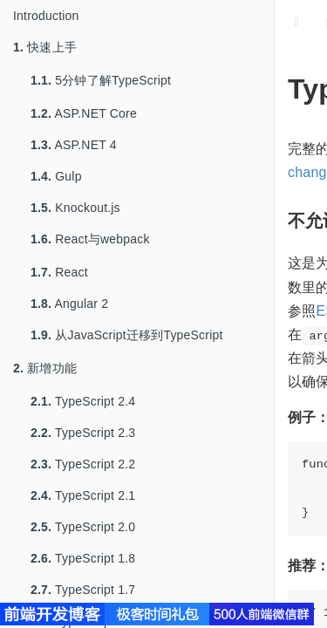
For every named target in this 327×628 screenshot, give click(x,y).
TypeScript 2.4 (83, 401)
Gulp (56, 176)
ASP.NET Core (84, 113)
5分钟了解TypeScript (101, 80)
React (59, 272)
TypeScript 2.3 (83, 433)
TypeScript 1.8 (83, 558)
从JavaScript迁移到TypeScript (127, 335)
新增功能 (45, 368)
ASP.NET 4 (74, 145)
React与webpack (90, 239)
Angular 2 (69, 304)
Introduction (46, 16)
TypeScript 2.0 (83, 527)
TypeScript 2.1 (83, 495)
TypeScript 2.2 (83, 464)
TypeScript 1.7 (83, 590)
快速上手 (45, 47)
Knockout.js (75, 208)
